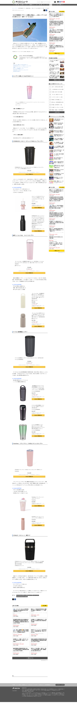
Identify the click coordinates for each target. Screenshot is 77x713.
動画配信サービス (32, 4)
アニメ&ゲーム (26, 4)
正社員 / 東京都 (39, 613)
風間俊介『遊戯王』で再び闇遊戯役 (57, 109)
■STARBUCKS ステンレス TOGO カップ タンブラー (22, 65)
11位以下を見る (57, 112)
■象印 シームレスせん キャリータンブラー (20, 67)
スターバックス (35, 595)
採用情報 (58, 684)
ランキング (54, 4)
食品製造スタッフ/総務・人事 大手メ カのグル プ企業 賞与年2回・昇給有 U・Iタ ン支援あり (56, 244)
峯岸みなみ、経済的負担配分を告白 (57, 102)
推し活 (58, 4)
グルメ (44, 4)
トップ (14, 4)
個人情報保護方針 (47, 684)
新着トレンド (61, 4)
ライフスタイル (19, 595)
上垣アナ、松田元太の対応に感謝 (57, 86)
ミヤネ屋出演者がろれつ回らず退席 (57, 89)
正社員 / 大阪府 (21, 632)
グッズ (25, 595)
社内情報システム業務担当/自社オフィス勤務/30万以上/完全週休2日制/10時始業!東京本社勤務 (56, 46)
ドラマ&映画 (21, 4)
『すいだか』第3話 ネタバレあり (57, 94)
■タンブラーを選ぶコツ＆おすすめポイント (20, 64)
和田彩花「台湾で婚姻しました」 (57, 99)
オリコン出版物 (18, 684)
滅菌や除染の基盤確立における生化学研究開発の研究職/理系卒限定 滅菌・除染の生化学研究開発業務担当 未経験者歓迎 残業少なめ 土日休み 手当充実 (56, 39)
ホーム (13, 8)
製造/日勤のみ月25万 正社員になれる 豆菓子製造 (56, 237)
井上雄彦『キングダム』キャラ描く (57, 107)
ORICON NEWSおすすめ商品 (22, 596)
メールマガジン (36, 684)
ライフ (51, 4)
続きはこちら (30, 658)
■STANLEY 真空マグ (16, 71)
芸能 (16, 4)
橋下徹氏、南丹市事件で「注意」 (57, 104)
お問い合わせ (30, 684)
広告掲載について (24, 684)
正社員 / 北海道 (39, 632)
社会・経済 (40, 4)
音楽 (18, 4)
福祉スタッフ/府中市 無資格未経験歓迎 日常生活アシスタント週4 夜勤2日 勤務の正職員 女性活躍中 (56, 31)
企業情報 (62, 684)
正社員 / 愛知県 (21, 613)
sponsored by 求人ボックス (44, 660)
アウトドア (29, 595)
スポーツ (36, 4)
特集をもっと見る (56, 79)
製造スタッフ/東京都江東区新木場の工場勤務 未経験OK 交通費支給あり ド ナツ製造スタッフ (56, 230)
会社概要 (13, 684)
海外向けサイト (41, 684)
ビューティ (47, 4)
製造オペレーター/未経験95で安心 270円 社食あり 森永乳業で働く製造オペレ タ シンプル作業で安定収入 (56, 15)
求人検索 (44, 605)
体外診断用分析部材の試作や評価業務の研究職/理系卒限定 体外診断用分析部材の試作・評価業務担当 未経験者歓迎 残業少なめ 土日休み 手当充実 (56, 23)
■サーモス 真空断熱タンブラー (18, 68)
